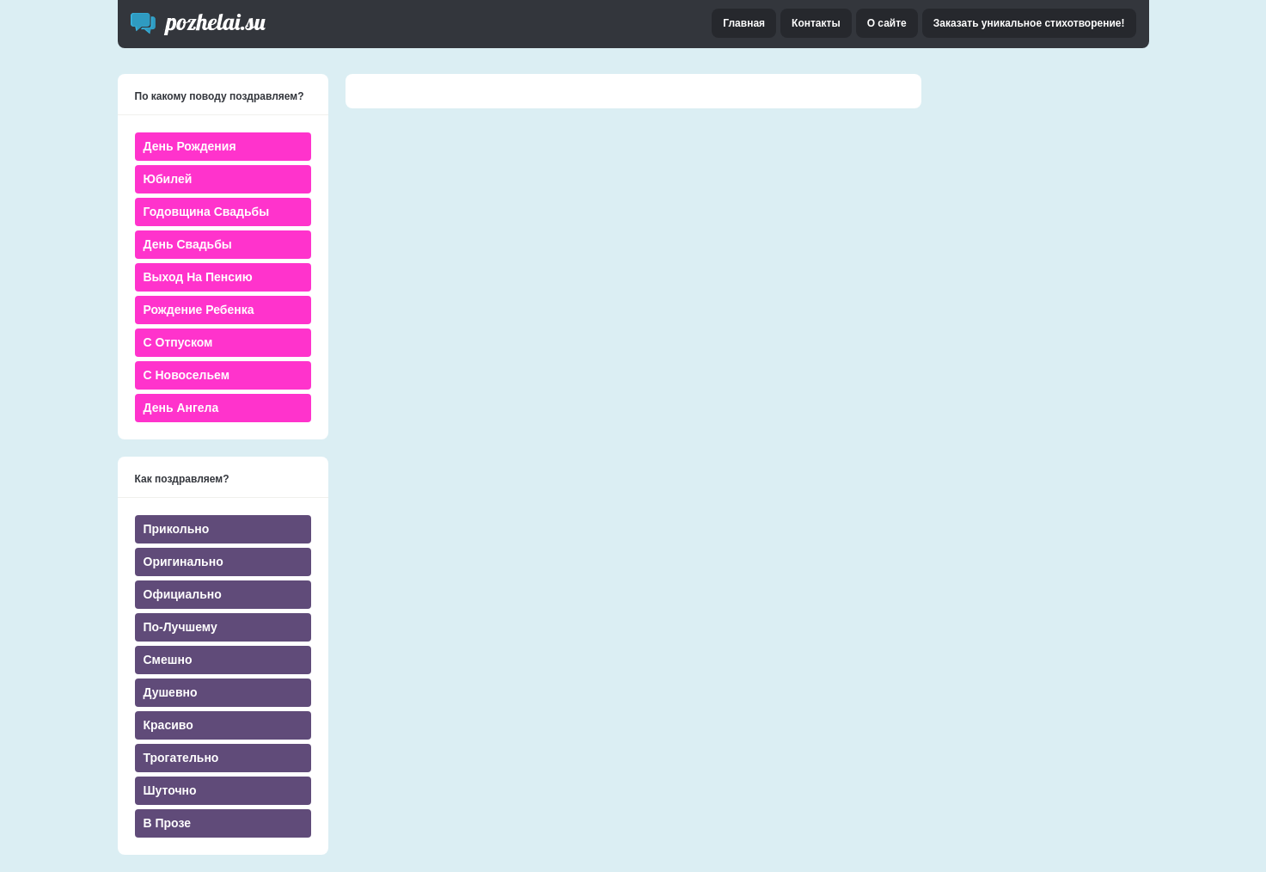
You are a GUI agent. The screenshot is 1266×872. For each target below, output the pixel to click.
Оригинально (183, 561)
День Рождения (190, 146)
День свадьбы (188, 244)
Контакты (816, 23)
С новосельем (186, 375)
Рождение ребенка (199, 309)
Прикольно (177, 529)
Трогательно (181, 758)
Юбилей (168, 179)
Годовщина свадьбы (207, 211)
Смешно (168, 659)
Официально (183, 594)
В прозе (168, 823)
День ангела (181, 408)
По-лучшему (180, 627)
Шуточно (170, 790)
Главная (744, 23)
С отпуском (178, 342)
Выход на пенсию (198, 277)
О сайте (887, 23)
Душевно (171, 692)
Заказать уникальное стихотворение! (1029, 23)
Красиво (168, 725)
